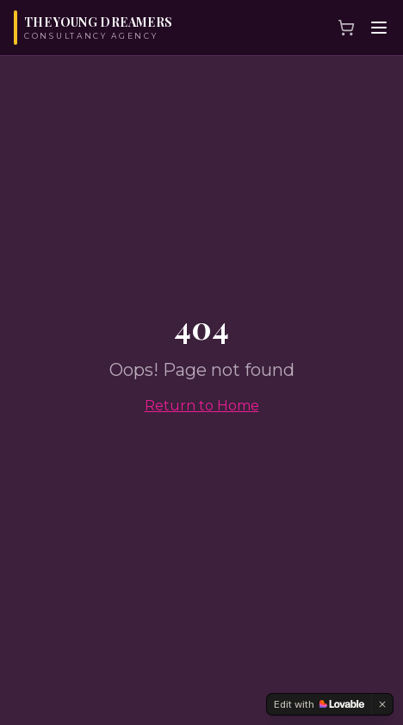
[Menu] (379, 27)
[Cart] (346, 27)
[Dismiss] (382, 704)
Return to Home (202, 405)
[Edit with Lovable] (319, 704)
